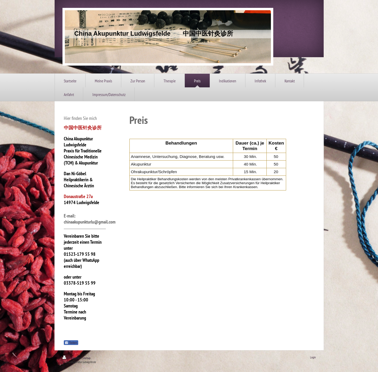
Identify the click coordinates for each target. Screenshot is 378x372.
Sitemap (86, 358)
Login (313, 357)
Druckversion (71, 358)
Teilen (71, 343)
